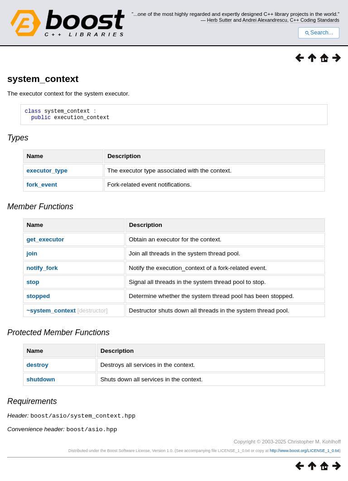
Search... (318, 32)
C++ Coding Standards (314, 20)
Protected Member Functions (58, 335)
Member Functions (40, 209)
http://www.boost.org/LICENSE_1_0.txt (304, 452)
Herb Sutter (219, 20)
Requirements (32, 404)
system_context (42, 78)
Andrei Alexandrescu (264, 20)
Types (18, 140)
